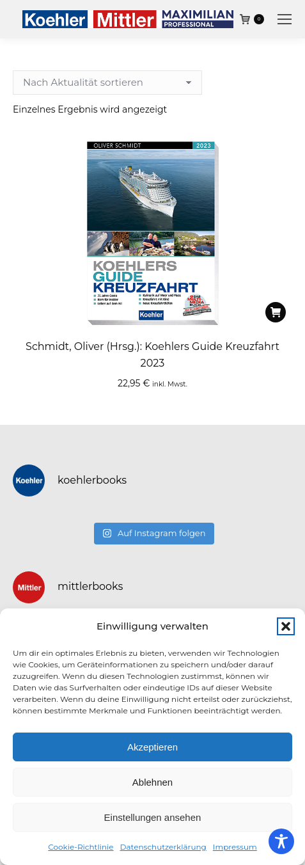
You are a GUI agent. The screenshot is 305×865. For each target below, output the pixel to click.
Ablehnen (152, 782)
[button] (285, 626)
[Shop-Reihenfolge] (107, 82)
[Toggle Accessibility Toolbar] (281, 841)
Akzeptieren (152, 747)
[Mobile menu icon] (284, 19)
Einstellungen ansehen (152, 817)
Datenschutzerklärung (163, 847)
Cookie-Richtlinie (80, 847)
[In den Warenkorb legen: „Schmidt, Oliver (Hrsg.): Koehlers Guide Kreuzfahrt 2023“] (275, 312)
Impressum (235, 847)
